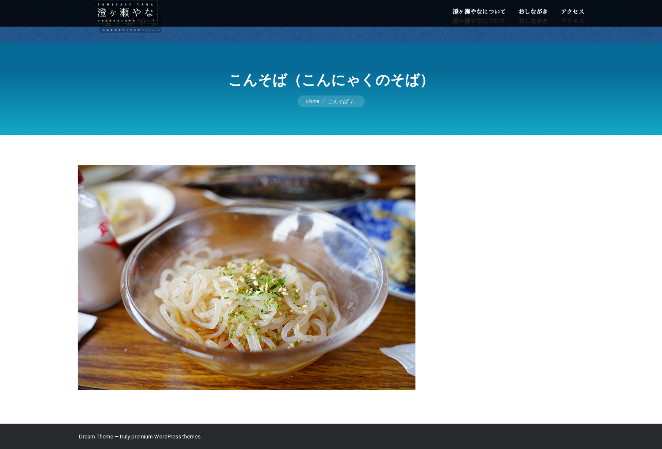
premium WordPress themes (166, 436)
